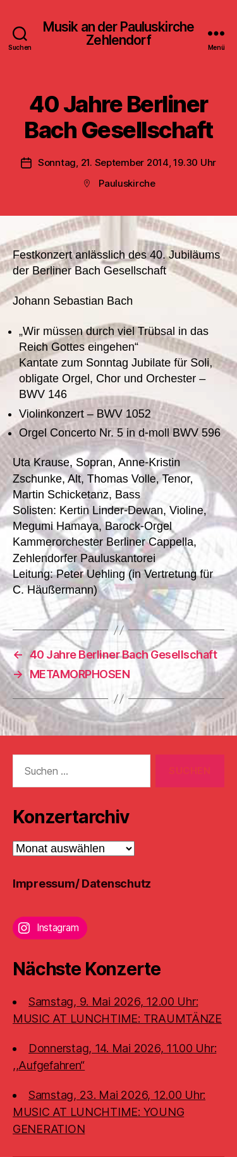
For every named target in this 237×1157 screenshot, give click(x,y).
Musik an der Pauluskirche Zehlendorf (118, 33)
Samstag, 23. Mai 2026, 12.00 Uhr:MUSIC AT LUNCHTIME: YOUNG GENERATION (109, 1112)
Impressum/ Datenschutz (82, 883)
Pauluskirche (127, 183)
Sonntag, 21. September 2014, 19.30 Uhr (127, 162)
